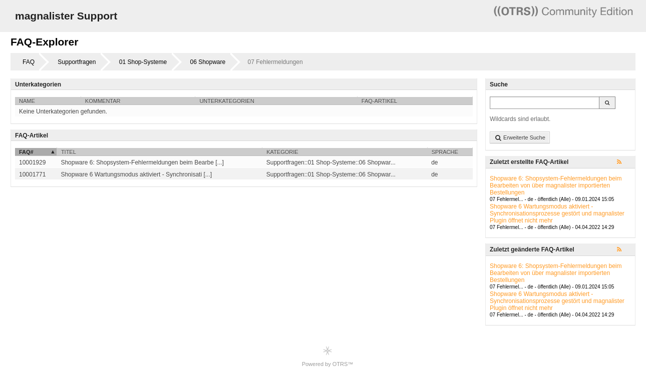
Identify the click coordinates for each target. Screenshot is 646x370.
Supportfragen (77, 62)
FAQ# (26, 152)
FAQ (29, 62)
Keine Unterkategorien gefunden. (63, 111)
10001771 (32, 174)
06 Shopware (208, 62)
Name (27, 101)
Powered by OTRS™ (328, 356)
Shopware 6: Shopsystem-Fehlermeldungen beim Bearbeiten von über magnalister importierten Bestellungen (555, 185)
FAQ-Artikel (379, 101)
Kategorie (282, 152)
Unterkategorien (226, 101)
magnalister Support (66, 16)
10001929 (32, 162)
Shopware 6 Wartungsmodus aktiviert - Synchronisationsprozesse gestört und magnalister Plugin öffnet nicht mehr (557, 213)
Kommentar (103, 101)
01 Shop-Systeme (143, 62)
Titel (68, 152)
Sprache (445, 152)
